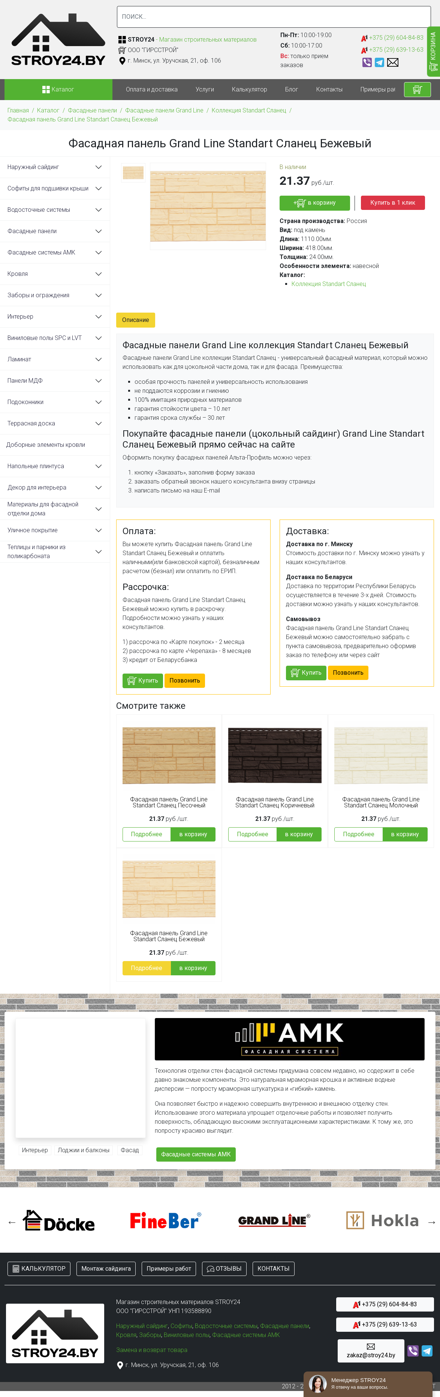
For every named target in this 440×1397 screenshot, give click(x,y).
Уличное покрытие (32, 530)
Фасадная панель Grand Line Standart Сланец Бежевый (82, 119)
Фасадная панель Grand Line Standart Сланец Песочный (169, 803)
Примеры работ (382, 89)
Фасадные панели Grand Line (164, 110)
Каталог (48, 110)
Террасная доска (31, 423)
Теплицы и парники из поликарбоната (36, 552)
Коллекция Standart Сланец (249, 110)
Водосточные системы (38, 209)
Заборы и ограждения (38, 295)
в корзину (193, 834)
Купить (142, 681)
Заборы (150, 1335)
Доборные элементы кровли (45, 444)
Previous (10, 1220)
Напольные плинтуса (35, 466)
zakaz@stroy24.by (371, 1351)
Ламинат (19, 359)
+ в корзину (314, 203)
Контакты (329, 89)
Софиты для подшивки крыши (47, 188)
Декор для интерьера (36, 487)
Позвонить (184, 680)
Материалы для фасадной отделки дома (42, 509)
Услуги (205, 89)
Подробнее (146, 834)
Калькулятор (249, 89)
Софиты (181, 1326)
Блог (291, 89)
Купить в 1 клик (392, 202)
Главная (18, 110)
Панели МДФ (25, 380)
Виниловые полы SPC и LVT (44, 337)
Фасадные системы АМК (41, 252)
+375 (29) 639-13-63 (392, 50)
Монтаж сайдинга (106, 1268)
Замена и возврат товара (151, 1350)
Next (430, 1220)
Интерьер (20, 316)
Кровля (17, 273)
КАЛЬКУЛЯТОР (39, 1269)
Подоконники (25, 402)
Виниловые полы (187, 1335)
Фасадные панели (92, 110)
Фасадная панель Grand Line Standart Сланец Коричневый (274, 803)
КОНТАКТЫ (273, 1268)
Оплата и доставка (152, 89)
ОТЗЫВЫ (224, 1269)
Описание (135, 319)
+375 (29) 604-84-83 (392, 38)
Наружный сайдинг (33, 167)
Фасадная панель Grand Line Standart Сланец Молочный (381, 803)
